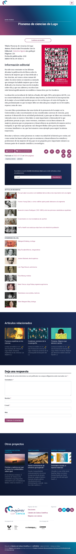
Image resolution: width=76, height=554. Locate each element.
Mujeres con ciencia (35, 516)
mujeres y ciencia (10, 159)
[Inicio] (5, 3)
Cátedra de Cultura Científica (38, 513)
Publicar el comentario (14, 420)
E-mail (7, 405)
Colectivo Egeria (19, 51)
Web (6, 412)
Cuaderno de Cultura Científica (12, 451)
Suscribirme (56, 177)
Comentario (9, 380)
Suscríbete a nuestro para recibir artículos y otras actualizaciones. (37, 172)
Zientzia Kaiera (33, 450)
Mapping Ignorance (58, 450)
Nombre (8, 398)
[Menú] (72, 2)
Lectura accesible (37, 40)
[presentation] (38, 195)
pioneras (20, 159)
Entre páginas (9, 20)
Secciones (31, 510)
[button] (46, 151)
